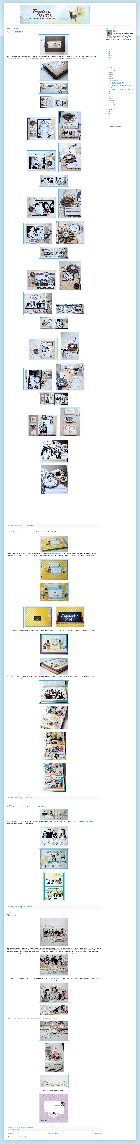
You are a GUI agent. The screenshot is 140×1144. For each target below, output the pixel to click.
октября (111, 70)
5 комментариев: (30, 797)
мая (110, 98)
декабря (111, 66)
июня (110, 78)
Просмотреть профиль (111, 43)
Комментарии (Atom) (21, 1136)
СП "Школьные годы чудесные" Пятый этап (119, 89)
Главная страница (53, 1133)
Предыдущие (97, 1133)
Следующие (10, 1133)
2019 (109, 51)
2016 (109, 57)
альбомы (14, 526)
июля (110, 76)
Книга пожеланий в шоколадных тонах (118, 91)
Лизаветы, (24, 953)
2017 (109, 55)
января (111, 107)
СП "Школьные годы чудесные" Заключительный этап (31, 531)
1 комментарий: (29, 906)
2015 (109, 60)
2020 (109, 49)
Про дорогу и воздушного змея (116, 96)
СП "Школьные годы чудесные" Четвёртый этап (120, 94)
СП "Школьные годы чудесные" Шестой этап (27, 806)
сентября (111, 72)
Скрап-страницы (15, 1129)
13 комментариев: (30, 525)
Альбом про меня (15, 32)
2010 (109, 113)
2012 (109, 109)
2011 (109, 111)
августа (111, 74)
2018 (109, 53)
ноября (111, 68)
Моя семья (12, 915)
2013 (109, 64)
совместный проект (20, 798)
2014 (109, 62)
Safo (116, 31)
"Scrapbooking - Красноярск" (53, 553)
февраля (111, 104)
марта (111, 102)
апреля (111, 100)
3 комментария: (29, 1127)
